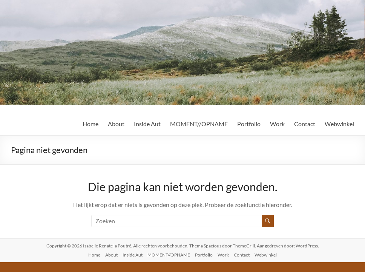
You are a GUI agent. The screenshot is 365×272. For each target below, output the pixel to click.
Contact (304, 123)
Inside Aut (147, 123)
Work (277, 123)
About (116, 123)
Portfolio (249, 123)
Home (90, 123)
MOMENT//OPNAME (199, 123)
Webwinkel (339, 123)
